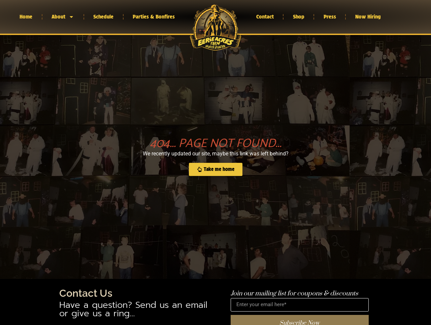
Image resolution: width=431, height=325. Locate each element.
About (63, 17)
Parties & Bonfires (154, 16)
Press (330, 16)
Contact (265, 16)
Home (26, 16)
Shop (298, 16)
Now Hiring (368, 16)
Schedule (103, 16)
